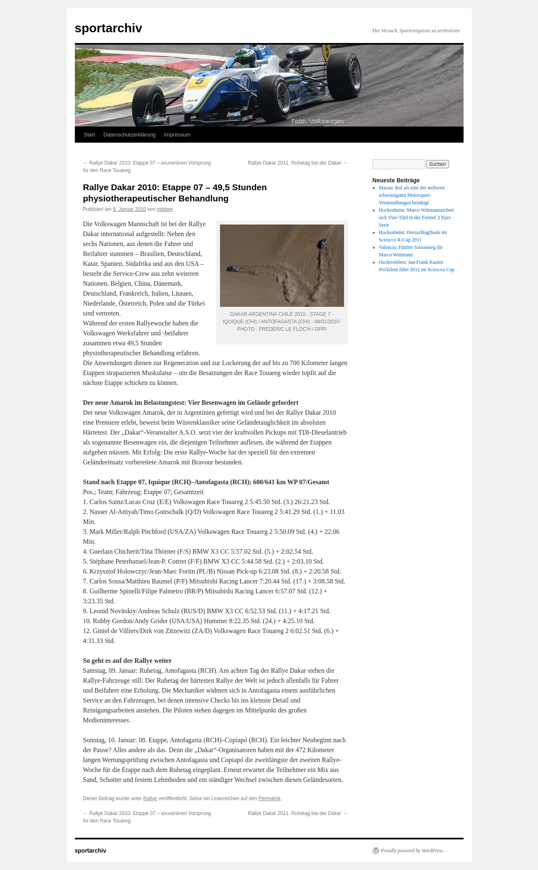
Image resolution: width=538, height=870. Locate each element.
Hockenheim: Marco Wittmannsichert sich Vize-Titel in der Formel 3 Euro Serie (416, 217)
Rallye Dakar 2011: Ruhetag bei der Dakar (297, 163)
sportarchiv (108, 28)
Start (89, 134)
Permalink (269, 798)
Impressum (177, 134)
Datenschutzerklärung (129, 134)
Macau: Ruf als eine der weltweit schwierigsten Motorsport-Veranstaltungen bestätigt (412, 195)
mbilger (165, 209)
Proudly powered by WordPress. (413, 850)
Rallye (150, 798)
